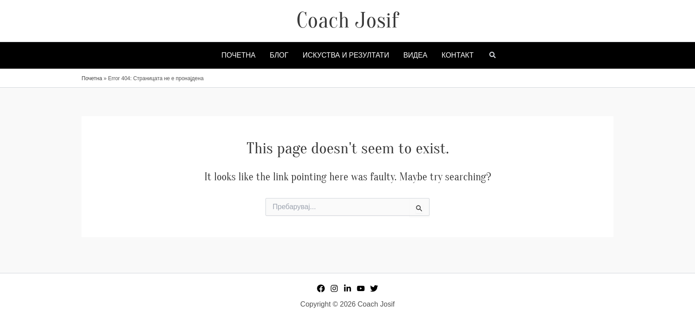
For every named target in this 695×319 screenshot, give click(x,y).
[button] (492, 56)
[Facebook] (321, 288)
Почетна (92, 78)
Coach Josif (348, 20)
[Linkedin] (347, 288)
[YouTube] (361, 288)
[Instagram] (334, 288)
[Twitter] (374, 288)
